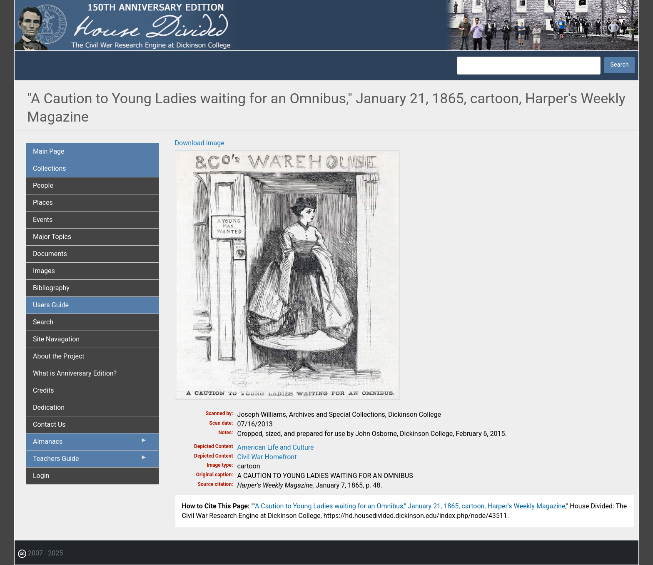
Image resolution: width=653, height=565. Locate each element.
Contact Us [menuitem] (49, 424)
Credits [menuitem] (43, 390)
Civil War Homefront (267, 457)
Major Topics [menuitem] (52, 237)
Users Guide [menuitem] (51, 305)
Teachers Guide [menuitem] (90, 460)
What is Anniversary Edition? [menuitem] (75, 373)
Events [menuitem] (42, 220)
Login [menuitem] (41, 476)
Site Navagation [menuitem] (56, 339)
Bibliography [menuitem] (51, 288)
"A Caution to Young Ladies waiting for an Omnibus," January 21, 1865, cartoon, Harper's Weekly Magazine (409, 506)
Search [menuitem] (43, 322)
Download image (199, 143)
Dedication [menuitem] (49, 407)
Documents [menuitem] (50, 254)
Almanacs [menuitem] (90, 443)
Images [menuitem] (44, 271)
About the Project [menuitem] (58, 356)
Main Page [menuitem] (49, 151)
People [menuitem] (43, 185)
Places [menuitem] (43, 203)
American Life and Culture (275, 447)
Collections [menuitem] (49, 168)
